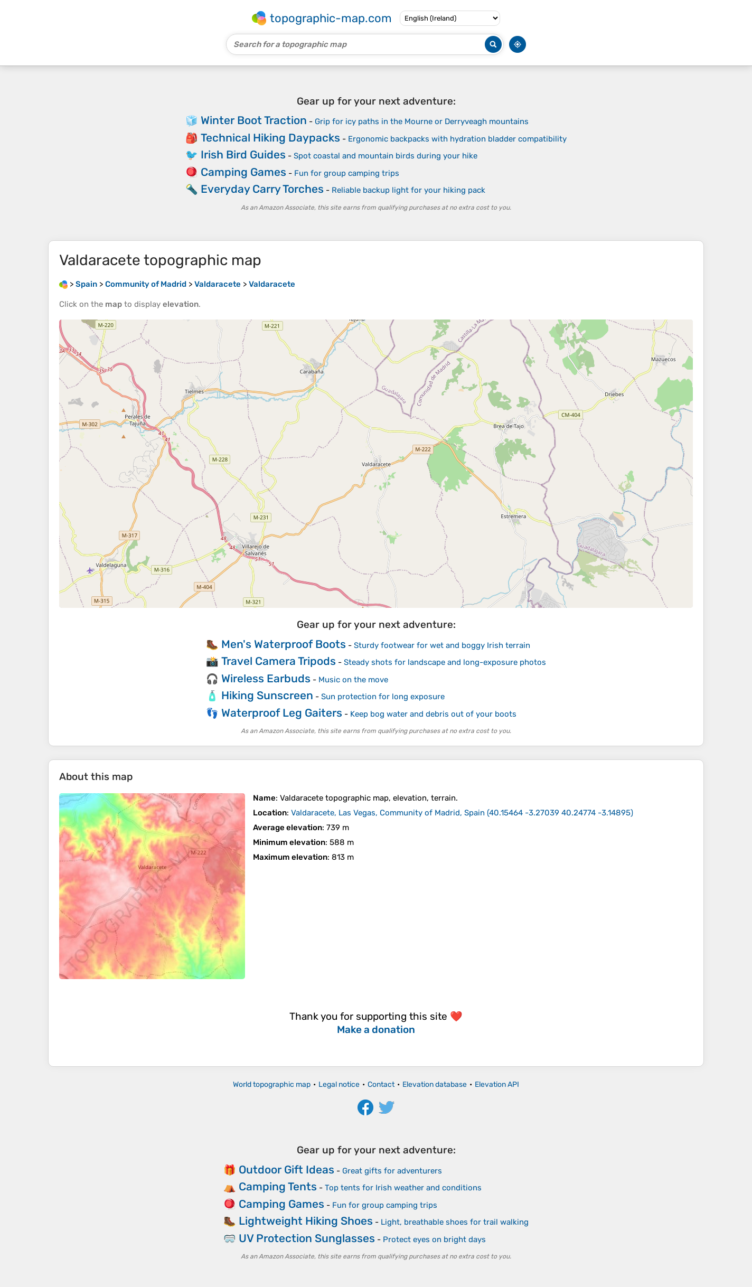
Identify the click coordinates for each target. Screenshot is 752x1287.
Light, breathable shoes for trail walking (455, 1222)
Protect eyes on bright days (434, 1239)
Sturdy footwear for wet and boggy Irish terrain (442, 645)
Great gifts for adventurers (392, 1171)
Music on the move (353, 679)
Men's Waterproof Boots (283, 644)
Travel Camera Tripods (278, 661)
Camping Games (243, 172)
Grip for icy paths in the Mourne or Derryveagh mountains (422, 121)
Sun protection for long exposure (383, 696)
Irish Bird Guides (243, 154)
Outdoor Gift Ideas (286, 1169)
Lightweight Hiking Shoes (306, 1220)
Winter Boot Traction (254, 120)
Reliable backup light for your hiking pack (408, 190)
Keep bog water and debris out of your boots (433, 714)
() (462, 813)
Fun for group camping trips (346, 173)
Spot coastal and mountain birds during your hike (385, 156)
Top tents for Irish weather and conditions (403, 1187)
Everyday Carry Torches (262, 188)
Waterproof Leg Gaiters (281, 712)
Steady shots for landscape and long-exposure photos (445, 662)
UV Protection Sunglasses (307, 1238)
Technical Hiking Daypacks (270, 137)
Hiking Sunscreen (267, 695)
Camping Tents (278, 1186)
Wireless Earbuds (266, 678)
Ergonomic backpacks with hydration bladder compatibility (457, 139)
